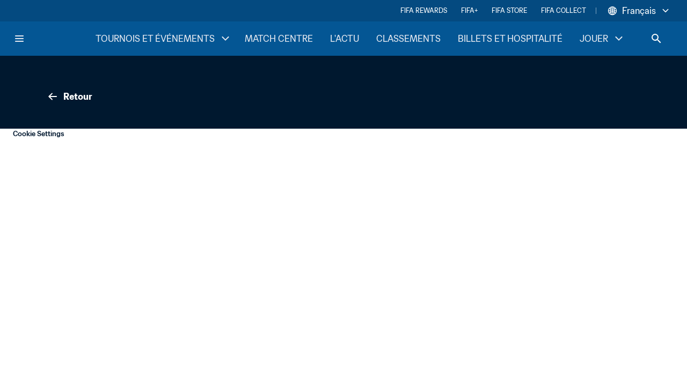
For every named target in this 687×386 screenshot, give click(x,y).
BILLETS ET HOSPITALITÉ (510, 38)
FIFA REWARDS (423, 10)
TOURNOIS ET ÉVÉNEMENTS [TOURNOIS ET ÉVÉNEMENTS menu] (164, 38)
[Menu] (19, 38)
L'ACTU (344, 38)
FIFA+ (469, 10)
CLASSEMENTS (408, 38)
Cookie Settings (38, 133)
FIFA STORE (509, 10)
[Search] (656, 39)
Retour (69, 96)
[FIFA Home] (54, 38)
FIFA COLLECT (563, 10)
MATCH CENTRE (279, 38)
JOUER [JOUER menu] (602, 38)
